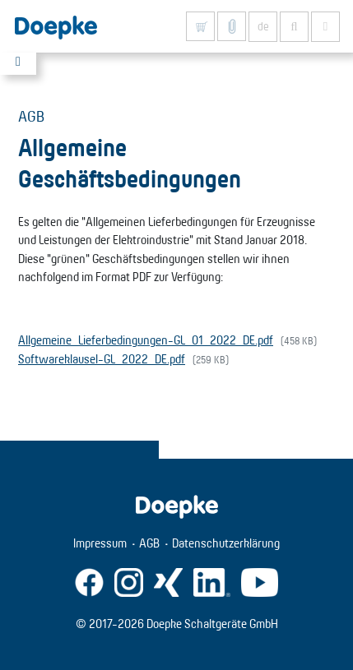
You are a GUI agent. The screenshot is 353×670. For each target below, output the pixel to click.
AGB (149, 543)
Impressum (100, 543)
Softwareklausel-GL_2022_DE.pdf (101, 359)
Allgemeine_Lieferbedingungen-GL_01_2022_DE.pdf (145, 340)
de (263, 26)
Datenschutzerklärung (226, 543)
